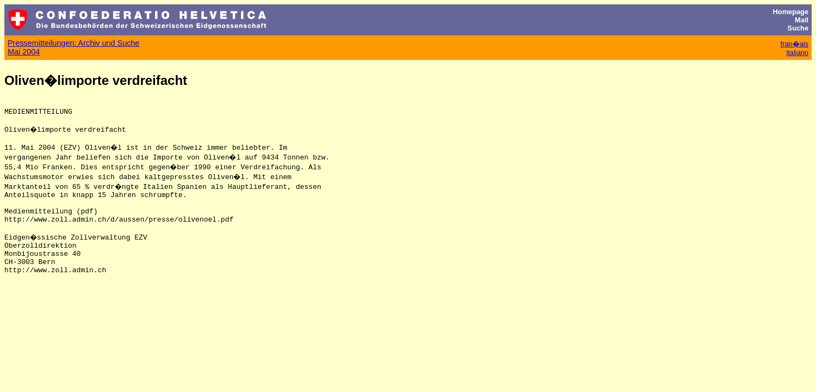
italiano (797, 52)
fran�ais (794, 44)
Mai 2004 (24, 51)
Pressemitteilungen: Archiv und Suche (73, 43)
